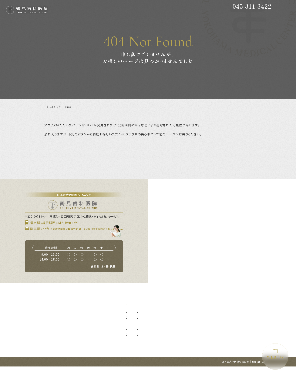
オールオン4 (189, 330)
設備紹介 (40, 337)
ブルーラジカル (217, 352)
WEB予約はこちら (102, 246)
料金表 (67, 331)
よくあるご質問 (105, 324)
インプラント (190, 324)
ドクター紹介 (71, 324)
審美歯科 (214, 324)
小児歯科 (187, 335)
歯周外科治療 (136, 341)
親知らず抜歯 (158, 324)
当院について (43, 324)
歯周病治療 (135, 335)
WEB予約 (275, 354)
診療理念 (40, 331)
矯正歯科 (187, 347)
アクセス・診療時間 (75, 337)
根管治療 (133, 347)
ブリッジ (155, 347)
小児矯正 (187, 341)
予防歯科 (133, 324)
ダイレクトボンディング (222, 330)
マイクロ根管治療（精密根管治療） (148, 352)
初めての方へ (71, 318)
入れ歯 (154, 341)
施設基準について (106, 331)
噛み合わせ (215, 341)
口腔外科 (155, 330)
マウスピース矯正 (192, 352)
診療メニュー (134, 318)
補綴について (103, 318)
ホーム (48, 106)
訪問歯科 (214, 347)
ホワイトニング (217, 335)
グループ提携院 (44, 343)
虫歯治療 (133, 330)
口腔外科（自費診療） (163, 335)
